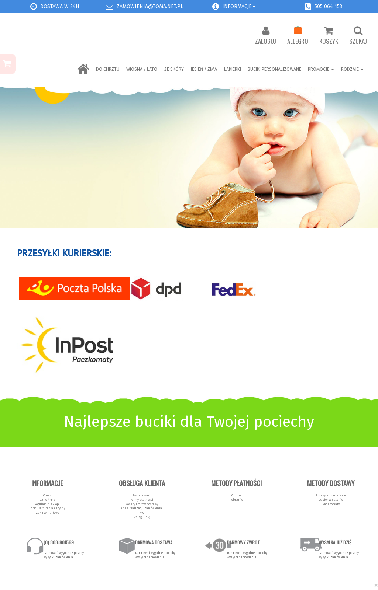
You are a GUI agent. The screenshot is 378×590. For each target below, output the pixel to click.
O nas (47, 495)
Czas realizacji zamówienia (141, 508)
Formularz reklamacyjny (47, 508)
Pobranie (236, 500)
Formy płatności (141, 500)
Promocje (321, 69)
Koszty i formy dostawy (142, 504)
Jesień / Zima (203, 69)
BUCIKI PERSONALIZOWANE (274, 69)
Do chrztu (108, 69)
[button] (215, 6)
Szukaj (358, 36)
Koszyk (328, 36)
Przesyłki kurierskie (331, 495)
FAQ (141, 512)
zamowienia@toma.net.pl (150, 6)
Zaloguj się (142, 517)
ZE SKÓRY (174, 69)
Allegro (297, 36)
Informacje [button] (238, 6)
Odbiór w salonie (331, 500)
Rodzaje (352, 69)
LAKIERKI (232, 69)
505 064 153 (328, 6)
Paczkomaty (331, 504)
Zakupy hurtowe (47, 512)
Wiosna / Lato (141, 69)
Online (236, 495)
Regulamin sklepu (47, 504)
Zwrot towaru (142, 495)
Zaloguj (265, 36)
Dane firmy (47, 500)
